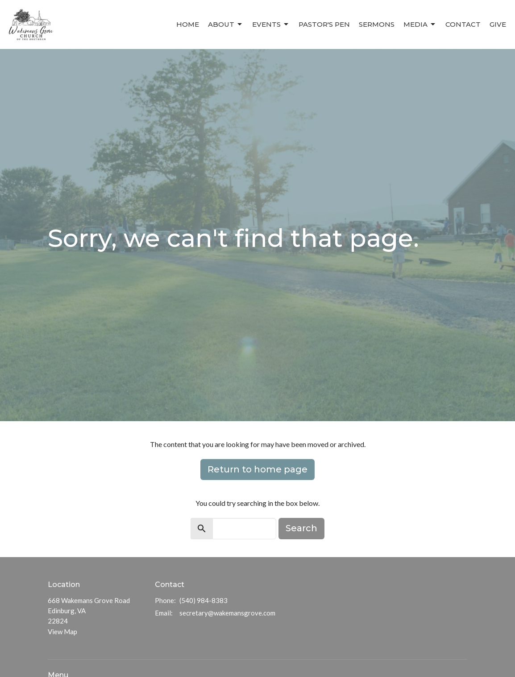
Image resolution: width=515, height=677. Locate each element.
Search (301, 528)
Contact (463, 24)
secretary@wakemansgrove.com (227, 613)
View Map (62, 632)
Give (498, 24)
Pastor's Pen (324, 24)
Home (187, 24)
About (225, 24)
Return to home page (257, 469)
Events (271, 24)
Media (419, 24)
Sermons (377, 24)
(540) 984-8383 (203, 600)
